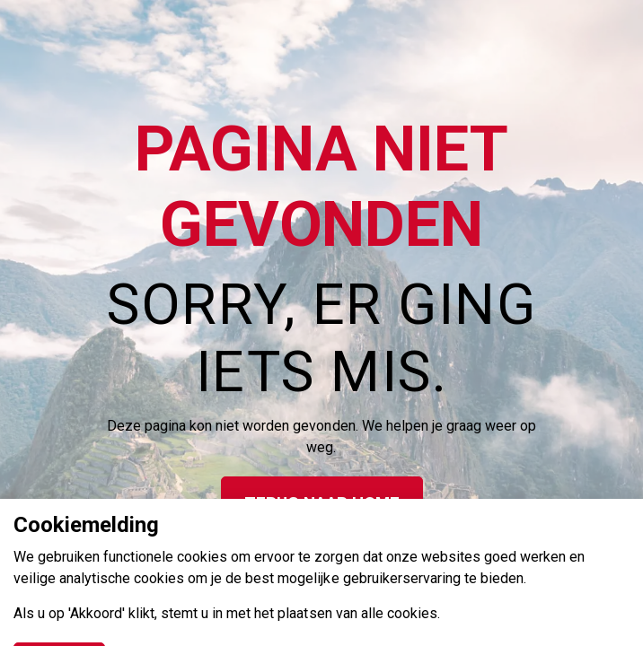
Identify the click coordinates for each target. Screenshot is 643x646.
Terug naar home (322, 503)
